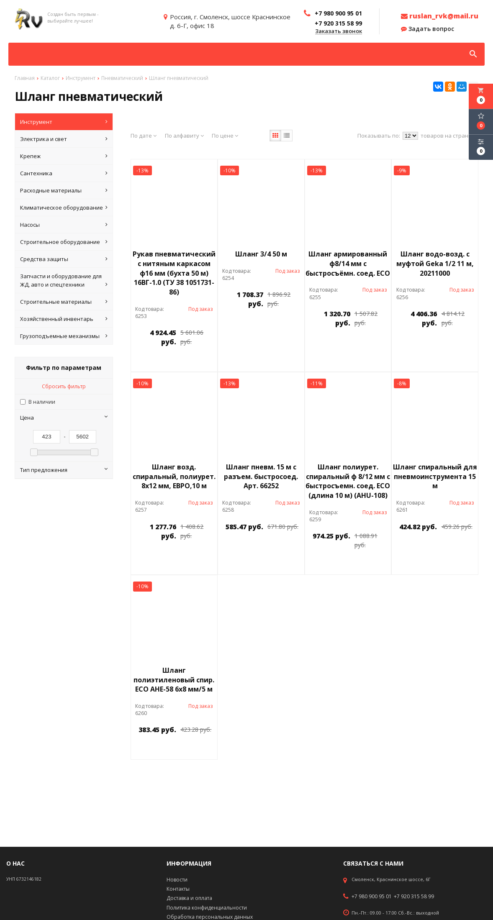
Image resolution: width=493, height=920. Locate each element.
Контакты (178, 888)
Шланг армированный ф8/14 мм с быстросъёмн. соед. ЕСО (348, 263)
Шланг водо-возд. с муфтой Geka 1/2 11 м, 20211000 (435, 263)
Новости (177, 879)
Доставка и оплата (189, 898)
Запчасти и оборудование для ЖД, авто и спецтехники (64, 280)
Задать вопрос (427, 29)
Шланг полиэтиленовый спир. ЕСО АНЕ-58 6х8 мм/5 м (174, 680)
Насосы (64, 224)
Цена (64, 417)
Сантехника (64, 173)
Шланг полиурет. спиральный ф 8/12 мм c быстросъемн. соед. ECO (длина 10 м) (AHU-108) (348, 481)
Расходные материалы (64, 190)
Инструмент (64, 122)
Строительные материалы (64, 301)
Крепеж (64, 156)
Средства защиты (64, 259)
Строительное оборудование (64, 242)
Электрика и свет (64, 139)
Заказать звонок (338, 31)
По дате (144, 135)
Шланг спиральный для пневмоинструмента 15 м (435, 476)
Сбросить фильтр (64, 386)
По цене (225, 135)
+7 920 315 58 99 (414, 896)
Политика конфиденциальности (207, 907)
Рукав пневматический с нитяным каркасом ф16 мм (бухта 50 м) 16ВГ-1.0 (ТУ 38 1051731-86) (174, 273)
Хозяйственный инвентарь (64, 319)
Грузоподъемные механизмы (64, 336)
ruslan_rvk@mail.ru (439, 16)
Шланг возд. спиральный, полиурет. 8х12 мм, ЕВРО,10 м (174, 476)
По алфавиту (184, 135)
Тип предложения (64, 470)
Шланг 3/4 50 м (261, 254)
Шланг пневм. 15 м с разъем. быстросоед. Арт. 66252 (261, 476)
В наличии (41, 402)
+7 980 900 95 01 (372, 896)
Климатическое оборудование (64, 207)
